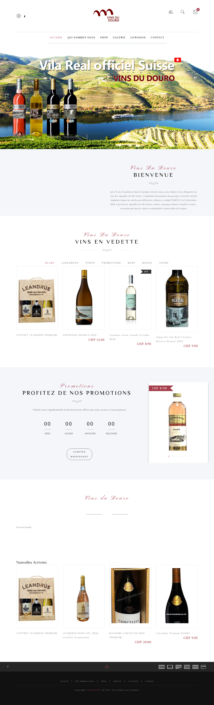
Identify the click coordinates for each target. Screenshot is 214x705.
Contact (149, 681)
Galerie (117, 681)
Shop (103, 681)
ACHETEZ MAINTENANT (79, 454)
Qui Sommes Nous (84, 681)
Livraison (133, 681)
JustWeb (134, 690)
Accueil (64, 681)
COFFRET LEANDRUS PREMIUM (36, 335)
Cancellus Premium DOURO (173, 633)
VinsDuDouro (94, 690)
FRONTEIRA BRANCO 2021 (79, 335)
